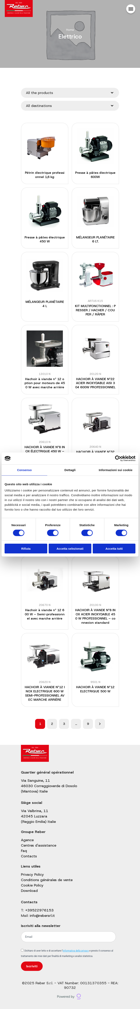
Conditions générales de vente (47, 880)
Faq (24, 850)
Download (29, 890)
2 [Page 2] (52, 724)
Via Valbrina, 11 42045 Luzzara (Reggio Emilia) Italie (38, 816)
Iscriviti (31, 966)
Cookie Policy (32, 885)
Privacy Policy (32, 874)
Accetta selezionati (69, 548)
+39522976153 (39, 910)
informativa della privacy (76, 950)
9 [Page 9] (88, 724)
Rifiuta (26, 548)
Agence (27, 840)
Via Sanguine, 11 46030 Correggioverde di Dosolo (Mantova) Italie (49, 786)
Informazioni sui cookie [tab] (115, 469)
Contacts (29, 856)
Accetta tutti (114, 548)
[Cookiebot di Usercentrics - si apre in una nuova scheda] (118, 458)
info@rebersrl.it (42, 915)
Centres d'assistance (38, 845)
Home (70, 30)
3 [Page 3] (64, 724)
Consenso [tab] (24, 469)
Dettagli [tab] (70, 469)
